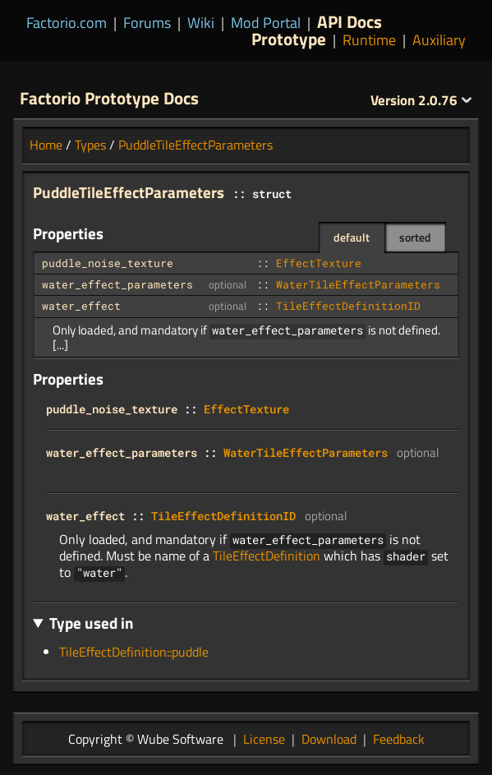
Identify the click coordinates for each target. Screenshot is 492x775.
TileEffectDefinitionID (348, 305)
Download (328, 739)
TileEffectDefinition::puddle (134, 652)
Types (90, 145)
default (351, 237)
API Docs (349, 21)
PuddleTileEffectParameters (195, 145)
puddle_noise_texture (107, 263)
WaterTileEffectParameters (358, 284)
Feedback (399, 739)
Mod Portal (266, 23)
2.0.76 (421, 100)
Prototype (288, 38)
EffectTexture (318, 263)
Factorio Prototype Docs (109, 98)
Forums (147, 23)
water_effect (81, 305)
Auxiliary (439, 40)
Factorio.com (66, 23)
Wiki (200, 23)
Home (46, 145)
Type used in (91, 622)
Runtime (369, 40)
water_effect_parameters (117, 284)
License (264, 739)
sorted (415, 237)
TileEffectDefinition (266, 555)
